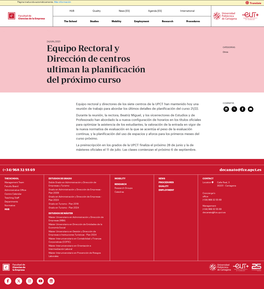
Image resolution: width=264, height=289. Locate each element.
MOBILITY (120, 178)
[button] (199, 2)
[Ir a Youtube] (40, 281)
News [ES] (124, 10)
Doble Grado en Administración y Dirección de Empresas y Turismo (72, 184)
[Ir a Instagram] (29, 281)
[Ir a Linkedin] (51, 281)
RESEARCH (120, 184)
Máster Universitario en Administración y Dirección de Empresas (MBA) (76, 219)
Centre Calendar (13, 193)
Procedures (193, 21)
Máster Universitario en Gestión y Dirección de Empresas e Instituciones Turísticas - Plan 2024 (72, 233)
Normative (10, 205)
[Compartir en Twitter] (234, 109)
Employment (141, 21)
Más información (62, 2)
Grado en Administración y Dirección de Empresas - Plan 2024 (75, 198)
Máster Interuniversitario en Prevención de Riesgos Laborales (75, 254)
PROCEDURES (166, 182)
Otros (225, 52)
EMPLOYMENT (166, 190)
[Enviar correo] (250, 109)
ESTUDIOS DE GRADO (60, 178)
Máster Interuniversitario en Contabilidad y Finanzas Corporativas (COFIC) (75, 240)
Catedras (119, 191)
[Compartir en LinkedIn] (226, 109)
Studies (94, 21)
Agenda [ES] (155, 10)
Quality (97, 10)
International (187, 10)
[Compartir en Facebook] (242, 109)
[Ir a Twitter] (19, 281)
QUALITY (163, 186)
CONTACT (208, 178)
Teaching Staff (12, 197)
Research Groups (124, 188)
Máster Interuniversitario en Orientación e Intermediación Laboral (70, 247)
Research (167, 21)
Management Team (14, 182)
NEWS (162, 178)
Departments (11, 201)
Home (50, 30)
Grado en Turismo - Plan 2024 (64, 207)
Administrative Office (15, 190)
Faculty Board (12, 186)
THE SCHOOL (12, 178)
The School (70, 21)
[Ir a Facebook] (8, 281)
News (56, 30)
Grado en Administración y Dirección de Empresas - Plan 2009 (75, 191)
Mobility (116, 21)
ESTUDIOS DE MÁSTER (61, 213)
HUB (71, 10)
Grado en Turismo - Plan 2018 (63, 203)
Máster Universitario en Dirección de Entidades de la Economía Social (75, 226)
